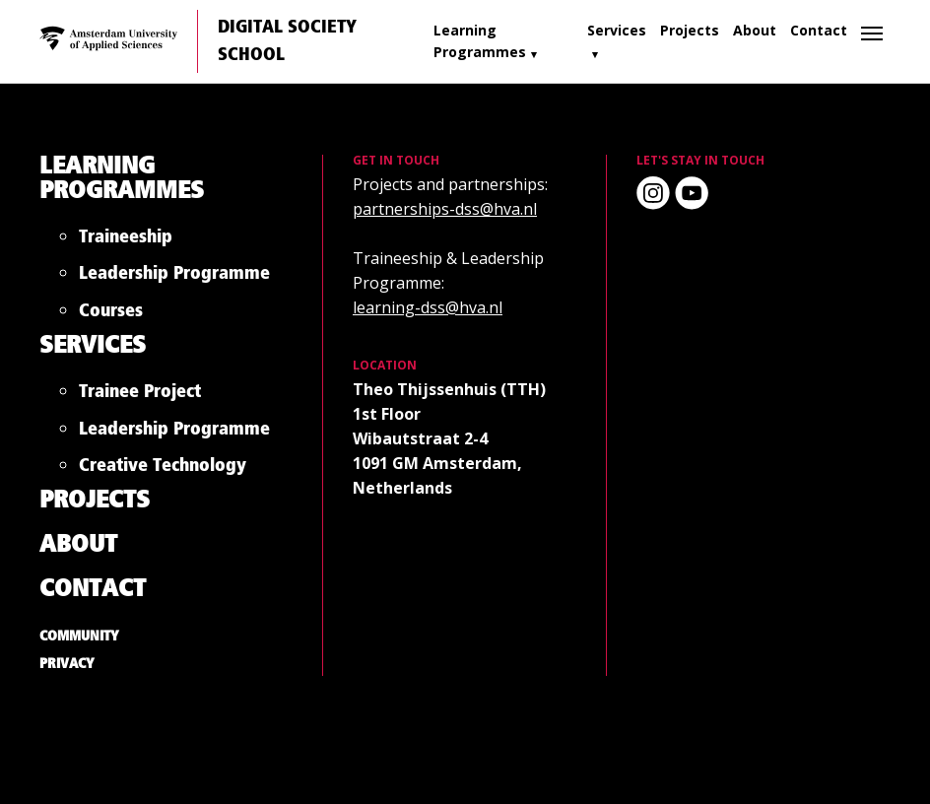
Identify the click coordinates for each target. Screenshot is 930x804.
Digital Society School (287, 41)
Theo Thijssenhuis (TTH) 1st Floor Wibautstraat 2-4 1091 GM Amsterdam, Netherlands (449, 438)
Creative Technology (162, 469)
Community (79, 636)
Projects (689, 30)
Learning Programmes (479, 41)
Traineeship (125, 240)
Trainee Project (140, 395)
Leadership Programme (174, 277)
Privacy (67, 664)
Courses (111, 314)
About (754, 30)
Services (616, 30)
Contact (818, 30)
